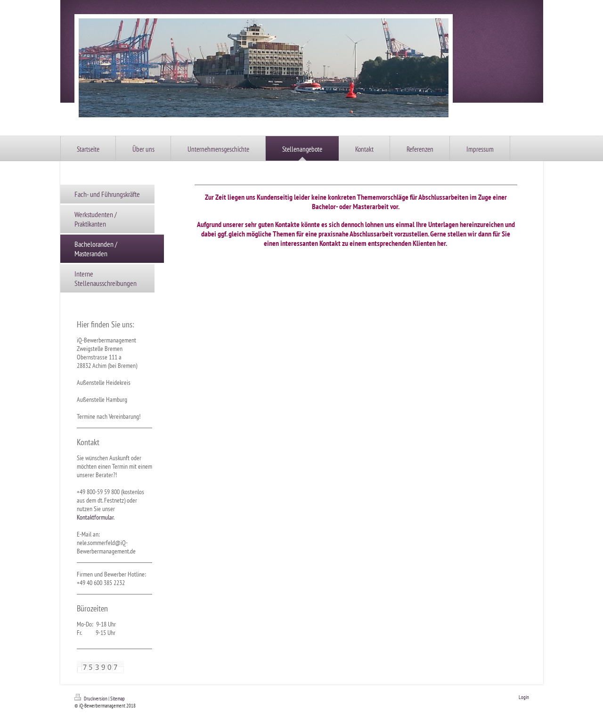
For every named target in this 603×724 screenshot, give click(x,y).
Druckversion (91, 698)
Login (524, 697)
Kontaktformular (95, 517)
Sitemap (117, 698)
